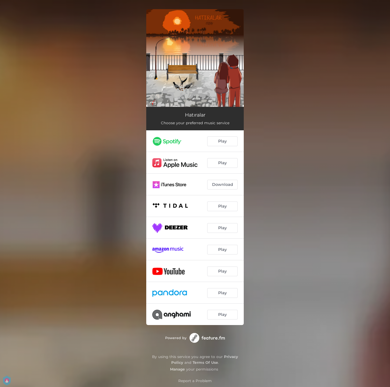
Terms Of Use (205, 362)
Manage (177, 369)
